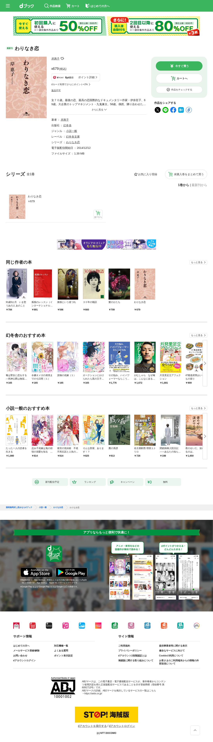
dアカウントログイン (24, 660)
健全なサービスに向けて (172, 650)
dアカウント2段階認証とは (132, 655)
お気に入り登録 (147, 174)
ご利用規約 (124, 645)
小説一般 (71, 131)
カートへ (182, 78)
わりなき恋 (34, 196)
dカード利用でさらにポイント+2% (69, 84)
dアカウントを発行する (92, 725)
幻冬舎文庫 (73, 136)
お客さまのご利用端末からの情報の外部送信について (179, 662)
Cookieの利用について (171, 655)
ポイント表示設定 (63, 655)
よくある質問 (61, 650)
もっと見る (197, 262)
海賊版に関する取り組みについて (135, 660)
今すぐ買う (182, 66)
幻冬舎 (67, 125)
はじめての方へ (21, 645)
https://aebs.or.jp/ (93, 693)
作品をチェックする (181, 89)
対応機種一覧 (61, 645)
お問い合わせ (20, 655)
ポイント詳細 (86, 77)
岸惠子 (55, 58)
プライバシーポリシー (130, 650)
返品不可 (56, 90)
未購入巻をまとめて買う (189, 174)
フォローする (62, 59)
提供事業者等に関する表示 (173, 645)
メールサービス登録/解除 (26, 650)
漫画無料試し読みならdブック (19, 507)
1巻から (183, 185)
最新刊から (199, 185)
